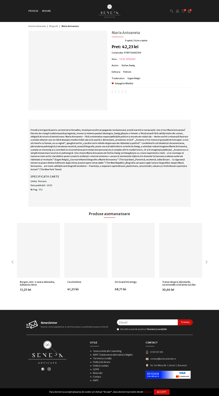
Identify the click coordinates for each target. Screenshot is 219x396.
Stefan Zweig (128, 65)
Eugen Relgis (134, 78)
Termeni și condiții (100, 358)
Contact (95, 376)
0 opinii (128, 40)
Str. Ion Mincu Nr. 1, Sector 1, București (166, 365)
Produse (33, 11)
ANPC (94, 380)
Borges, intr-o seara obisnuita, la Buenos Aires (37, 283)
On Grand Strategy (126, 281)
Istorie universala (37, 26)
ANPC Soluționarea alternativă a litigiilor (111, 354)
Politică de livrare (100, 362)
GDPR (94, 369)
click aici (148, 392)
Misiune (46, 11)
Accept (162, 392)
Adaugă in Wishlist (122, 83)
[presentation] (12, 262)
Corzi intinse (74, 281)
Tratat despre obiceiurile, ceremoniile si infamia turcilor (179, 283)
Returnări (96, 373)
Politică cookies (99, 365)
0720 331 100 (154, 352)
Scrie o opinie (140, 40)
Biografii (53, 26)
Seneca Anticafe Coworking (105, 351)
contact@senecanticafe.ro (161, 358)
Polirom (127, 72)
